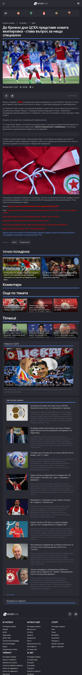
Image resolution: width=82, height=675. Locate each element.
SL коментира (32, 660)
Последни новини (9, 626)
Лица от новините (9, 660)
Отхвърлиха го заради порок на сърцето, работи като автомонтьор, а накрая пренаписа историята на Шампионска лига (21, 276)
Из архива (31, 665)
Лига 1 (29, 641)
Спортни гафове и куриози (13, 665)
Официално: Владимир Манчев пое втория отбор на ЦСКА (65, 307)
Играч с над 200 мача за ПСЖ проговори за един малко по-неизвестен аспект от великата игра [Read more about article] (39, 334)
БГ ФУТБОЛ (8, 622)
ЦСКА (14, 242)
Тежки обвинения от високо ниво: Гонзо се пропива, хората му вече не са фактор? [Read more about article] (14, 334)
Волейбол (55, 635)
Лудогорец (7, 635)
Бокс (53, 629)
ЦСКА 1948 (7, 638)
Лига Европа (31, 646)
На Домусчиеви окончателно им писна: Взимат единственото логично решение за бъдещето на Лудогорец (51, 430)
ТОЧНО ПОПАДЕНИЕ (16, 252)
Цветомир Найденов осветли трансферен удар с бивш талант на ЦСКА (14, 307)
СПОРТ (55, 622)
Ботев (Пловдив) (9, 644)
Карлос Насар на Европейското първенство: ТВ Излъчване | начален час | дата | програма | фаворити (50, 477)
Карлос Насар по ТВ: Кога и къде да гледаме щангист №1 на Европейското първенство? (49, 523)
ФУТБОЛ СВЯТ (33, 622)
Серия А (30, 635)
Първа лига (24, 242)
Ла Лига (30, 632)
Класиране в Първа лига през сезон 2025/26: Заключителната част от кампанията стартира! (50, 407)
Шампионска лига (34, 644)
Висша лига (31, 629)
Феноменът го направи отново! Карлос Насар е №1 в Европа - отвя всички (50, 501)
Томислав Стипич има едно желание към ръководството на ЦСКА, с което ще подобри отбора (40, 308)
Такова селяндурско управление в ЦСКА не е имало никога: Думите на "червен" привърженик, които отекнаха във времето (51, 571)
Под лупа (30, 668)
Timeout (9, 318)
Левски (5, 629)
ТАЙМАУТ (7, 652)
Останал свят (32, 649)
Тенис (54, 632)
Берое (5, 646)
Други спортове (57, 646)
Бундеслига (31, 638)
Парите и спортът (34, 671)
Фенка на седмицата (10, 668)
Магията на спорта (10, 663)
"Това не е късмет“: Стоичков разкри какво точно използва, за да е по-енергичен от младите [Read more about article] (65, 334)
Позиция (30, 663)
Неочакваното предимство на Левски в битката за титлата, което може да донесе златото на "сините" (51, 547)
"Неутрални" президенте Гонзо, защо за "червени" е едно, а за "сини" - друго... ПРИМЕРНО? (38, 385)
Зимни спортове (58, 644)
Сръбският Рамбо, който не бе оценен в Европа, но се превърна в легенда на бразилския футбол (60, 275)
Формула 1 (56, 641)
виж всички (10, 595)
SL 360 (30, 652)
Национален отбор (10, 649)
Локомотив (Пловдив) (11, 641)
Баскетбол (55, 638)
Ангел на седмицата (10, 671)
